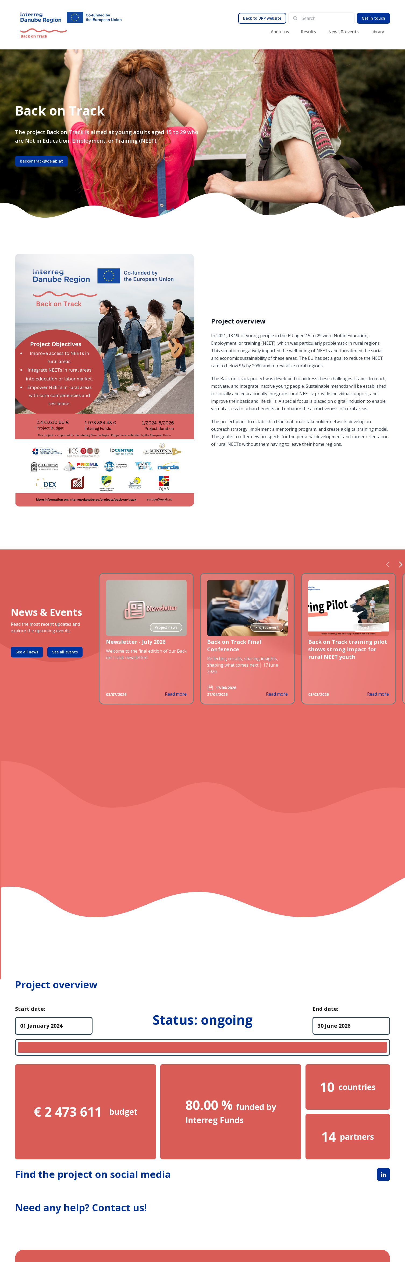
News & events (343, 32)
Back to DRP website (262, 18)
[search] (326, 18)
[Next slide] (400, 564)
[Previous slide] (387, 564)
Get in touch (373, 18)
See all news (27, 652)
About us (280, 32)
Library (377, 32)
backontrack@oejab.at (41, 161)
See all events (65, 652)
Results (308, 32)
